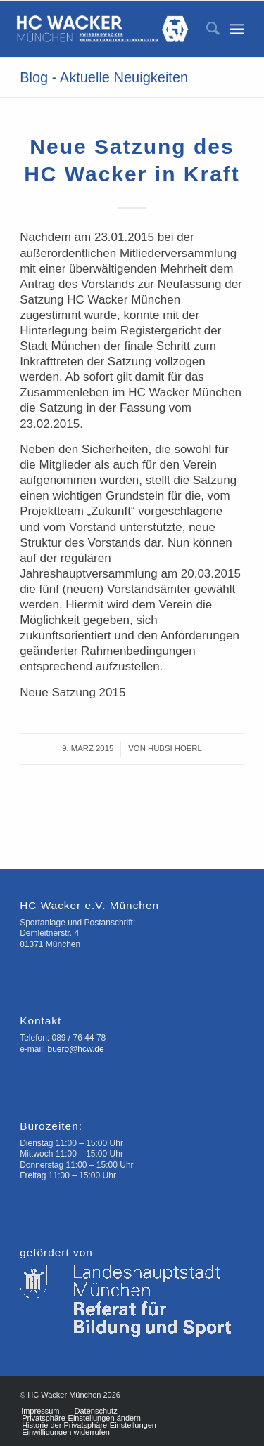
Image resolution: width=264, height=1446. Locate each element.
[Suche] (206, 29)
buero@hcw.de (75, 1049)
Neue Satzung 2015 (72, 692)
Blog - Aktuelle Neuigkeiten (104, 77)
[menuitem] (206, 29)
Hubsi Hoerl (175, 748)
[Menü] (237, 29)
